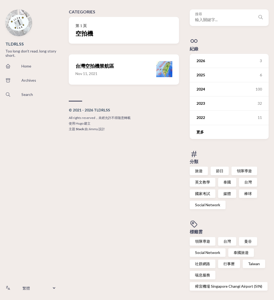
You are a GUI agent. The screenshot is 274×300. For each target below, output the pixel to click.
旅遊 (199, 170)
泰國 (227, 182)
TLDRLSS (14, 43)
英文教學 (202, 182)
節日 (219, 170)
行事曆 (229, 263)
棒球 (248, 193)
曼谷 (248, 241)
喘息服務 (202, 275)
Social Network (207, 204)
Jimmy (93, 129)
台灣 (248, 182)
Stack (80, 129)
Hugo (79, 123)
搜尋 (198, 14)
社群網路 (202, 263)
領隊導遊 (244, 170)
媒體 (227, 193)
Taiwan (254, 263)
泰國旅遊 (241, 252)
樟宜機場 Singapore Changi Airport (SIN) (228, 286)
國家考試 (202, 193)
